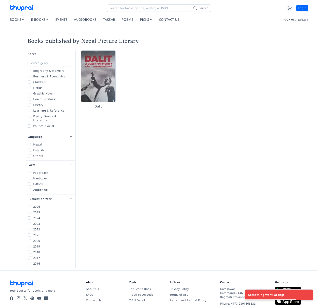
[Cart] (290, 8)
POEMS (127, 19)
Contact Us (93, 300)
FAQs (89, 294)
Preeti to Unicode (141, 294)
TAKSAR (109, 19)
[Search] (201, 8)
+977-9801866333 (295, 20)
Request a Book (140, 289)
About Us (92, 289)
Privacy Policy (179, 289)
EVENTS (61, 19)
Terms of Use (179, 294)
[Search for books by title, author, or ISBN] (159, 8)
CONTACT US (169, 19)
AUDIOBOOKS (85, 19)
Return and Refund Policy (188, 300)
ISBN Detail (137, 300)
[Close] (308, 295)
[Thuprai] (21, 8)
